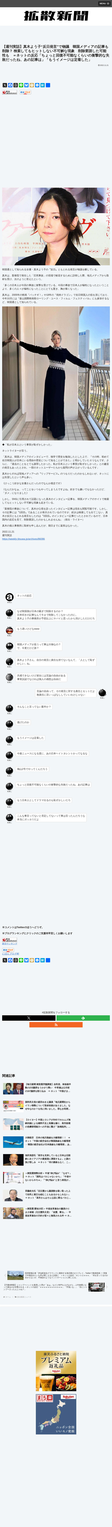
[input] (56, 1489)
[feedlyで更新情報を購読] (83, 1018)
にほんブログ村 (10, 953)
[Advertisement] (56, 36)
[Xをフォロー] (29, 1018)
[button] (107, 1489)
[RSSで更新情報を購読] (56, 1024)
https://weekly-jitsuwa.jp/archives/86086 (23, 539)
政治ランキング (9, 943)
